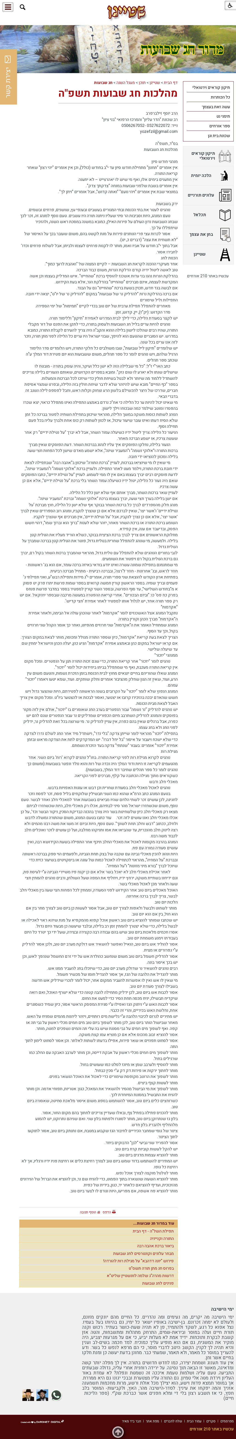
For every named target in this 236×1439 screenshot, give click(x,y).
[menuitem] (208, 87)
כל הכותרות (220, 97)
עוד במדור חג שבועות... (153, 1223)
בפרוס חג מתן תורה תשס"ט (151, 1268)
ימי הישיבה (222, 1309)
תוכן (142, 83)
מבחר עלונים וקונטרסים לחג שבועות (143, 1254)
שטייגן (155, 83)
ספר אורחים (219, 126)
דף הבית (171, 83)
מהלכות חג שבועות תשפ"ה (118, 93)
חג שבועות (103, 83)
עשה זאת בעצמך (216, 107)
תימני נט (223, 116)
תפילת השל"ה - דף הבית (153, 1231)
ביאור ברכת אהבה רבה (155, 1246)
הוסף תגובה (88, 1212)
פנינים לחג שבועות (158, 1283)
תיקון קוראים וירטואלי (211, 87)
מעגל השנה (125, 83)
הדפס (107, 1212)
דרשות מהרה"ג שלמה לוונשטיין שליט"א (140, 1276)
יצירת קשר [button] (8, 77)
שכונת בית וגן (219, 136)
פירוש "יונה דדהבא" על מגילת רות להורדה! (138, 1261)
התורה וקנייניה (162, 1239)
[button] (23, 7)
